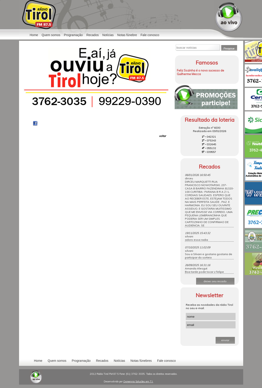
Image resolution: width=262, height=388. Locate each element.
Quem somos (51, 35)
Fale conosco (150, 35)
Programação (73, 35)
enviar (225, 340)
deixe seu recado (215, 281)
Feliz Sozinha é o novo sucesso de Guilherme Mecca (200, 72)
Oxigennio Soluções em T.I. (138, 381)
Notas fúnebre (127, 35)
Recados (92, 35)
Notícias (119, 360)
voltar (162, 136)
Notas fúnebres (141, 360)
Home (34, 35)
